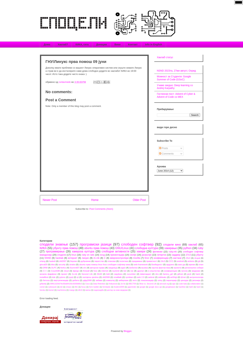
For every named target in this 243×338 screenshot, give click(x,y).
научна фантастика (161, 267)
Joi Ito (123, 284)
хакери (141, 251)
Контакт (133, 44)
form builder (94, 287)
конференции (170, 271)
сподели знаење (54, 244)
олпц (160, 280)
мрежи (192, 264)
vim (84, 267)
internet (104, 271)
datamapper (145, 274)
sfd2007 (63, 261)
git (199, 261)
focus (83, 287)
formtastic (107, 287)
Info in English (153, 44)
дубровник (86, 261)
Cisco (87, 284)
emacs (68, 287)
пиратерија (171, 280)
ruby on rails (88, 254)
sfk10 (80, 290)
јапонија (196, 280)
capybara (118, 274)
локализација (147, 280)
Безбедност (157, 264)
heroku (42, 290)
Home (95, 199)
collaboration (195, 284)
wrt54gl (173, 277)
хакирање (170, 248)
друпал (140, 271)
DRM (45, 267)
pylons (62, 277)
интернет (72, 258)
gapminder (132, 287)
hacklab (59, 258)
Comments (166, 153)
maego (72, 290)
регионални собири (194, 267)
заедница (112, 267)
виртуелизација (61, 280)
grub (189, 274)
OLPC (54, 267)
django (76, 271)
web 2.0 (140, 277)
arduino (191, 261)
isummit (115, 271)
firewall (86, 271)
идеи (123, 267)
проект (64, 274)
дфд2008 (87, 280)
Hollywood (113, 284)
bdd (108, 274)
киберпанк (123, 280)
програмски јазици (95, 244)
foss (95, 271)
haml (199, 287)
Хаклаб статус (165, 57)
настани (177, 258)
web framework (141, 264)
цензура (184, 280)
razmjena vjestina (91, 277)
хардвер (176, 254)
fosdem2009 (119, 287)
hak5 (191, 287)
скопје (133, 254)
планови (112, 261)
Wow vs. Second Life (148, 284)
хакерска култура (83, 251)
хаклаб (192, 244)
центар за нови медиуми (117, 290)
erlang (43, 261)
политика (123, 261)
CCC (171, 261)
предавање (137, 261)
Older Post (139, 199)
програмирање (55, 251)
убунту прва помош (65, 248)
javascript (147, 254)
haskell (52, 261)
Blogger (127, 331)
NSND (48, 258)
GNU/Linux (122, 248)
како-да (181, 264)
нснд (102, 254)
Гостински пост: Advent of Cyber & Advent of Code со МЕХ (176, 95)
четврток (161, 254)
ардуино (170, 264)
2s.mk (74, 274)
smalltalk (118, 277)
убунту (199, 254)
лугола (184, 271)
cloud (66, 271)
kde (53, 277)
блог (147, 258)
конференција (161, 258)
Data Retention (99, 284)
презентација (117, 254)
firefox (63, 267)
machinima (61, 290)
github (180, 274)
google (142, 287)
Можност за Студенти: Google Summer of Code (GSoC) (174, 78)
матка (88, 290)
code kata (183, 284)
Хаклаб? (63, 44)
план (201, 264)
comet (42, 287)
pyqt (71, 277)
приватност (151, 261)
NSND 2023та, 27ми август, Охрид (176, 70)
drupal (197, 258)
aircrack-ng (164, 284)
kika (53, 264)
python (187, 248)
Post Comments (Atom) (101, 209)
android (180, 261)
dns (157, 274)
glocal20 (44, 264)
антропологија (196, 277)
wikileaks (162, 277)
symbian (129, 277)
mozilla (136, 258)
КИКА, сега (82, 44)
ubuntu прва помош (96, 248)
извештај (110, 280)
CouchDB (55, 271)
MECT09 (132, 284)
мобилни (133, 267)
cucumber (131, 274)
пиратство (99, 261)
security (61, 264)
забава (99, 280)
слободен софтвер (137, 244)
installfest (44, 277)
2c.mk (96, 258)
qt (78, 277)
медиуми (196, 271)
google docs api (155, 287)
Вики (117, 44)
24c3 (163, 261)
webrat (151, 277)
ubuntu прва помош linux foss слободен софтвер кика (104, 264)
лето (134, 280)
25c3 (188, 258)
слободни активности (115, 251)
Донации (101, 44)
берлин (73, 261)
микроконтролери (119, 258)
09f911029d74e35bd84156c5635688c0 (66, 284)
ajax (174, 284)
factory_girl (168, 274)
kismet (51, 290)
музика (144, 267)
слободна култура (146, 248)
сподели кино (172, 244)
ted (125, 271)
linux (73, 254)
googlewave (170, 287)
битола (46, 280)
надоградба (99, 290)
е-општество (154, 271)
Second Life (87, 274)
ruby (200, 248)
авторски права (97, 267)
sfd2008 (106, 277)
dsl (61, 287)
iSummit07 (74, 267)
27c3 (188, 254)
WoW (99, 274)
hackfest (182, 287)
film (76, 287)
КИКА (43, 248)
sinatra (72, 264)
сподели (61, 254)
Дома (47, 44)
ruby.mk (173, 251)
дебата (75, 280)
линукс (85, 258)
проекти (177, 267)
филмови (157, 251)
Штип (183, 277)
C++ (45, 271)
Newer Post (50, 199)
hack (198, 274)
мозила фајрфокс (48, 274)
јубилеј (43, 283)
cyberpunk (52, 287)
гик (131, 271)
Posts (163, 148)
